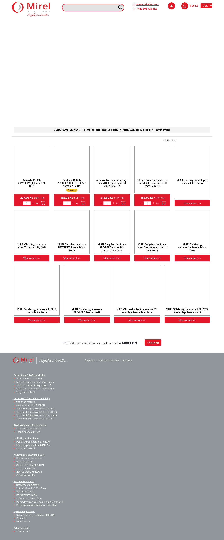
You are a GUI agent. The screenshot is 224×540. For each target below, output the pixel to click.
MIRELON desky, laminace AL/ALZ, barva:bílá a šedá (37, 311)
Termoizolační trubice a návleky (82, 22)
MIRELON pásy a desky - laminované (146, 130)
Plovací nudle (97, 80)
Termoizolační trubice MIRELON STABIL (36, 415)
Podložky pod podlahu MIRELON (188, 32)
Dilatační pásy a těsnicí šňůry (131, 22)
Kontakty (127, 360)
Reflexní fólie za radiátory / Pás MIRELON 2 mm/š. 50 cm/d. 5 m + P (152, 183)
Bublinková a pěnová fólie (179, 53)
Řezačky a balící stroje (26, 82)
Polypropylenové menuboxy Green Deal (31, 113)
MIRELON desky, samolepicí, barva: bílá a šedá (192, 247)
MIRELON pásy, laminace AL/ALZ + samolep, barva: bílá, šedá (152, 247)
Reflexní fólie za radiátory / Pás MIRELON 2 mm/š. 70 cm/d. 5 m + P (112, 183)
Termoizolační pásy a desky (30, 22)
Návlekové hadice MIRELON (88, 30)
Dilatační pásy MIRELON (28, 428)
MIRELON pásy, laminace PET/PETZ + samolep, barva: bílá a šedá (112, 247)
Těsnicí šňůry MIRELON (138, 30)
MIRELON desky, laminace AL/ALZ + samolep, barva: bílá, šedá (137, 311)
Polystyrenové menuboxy (29, 498)
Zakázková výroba (200, 62)
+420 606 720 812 (146, 8)
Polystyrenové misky (26, 494)
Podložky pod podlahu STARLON (178, 32)
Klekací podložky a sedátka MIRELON (35, 514)
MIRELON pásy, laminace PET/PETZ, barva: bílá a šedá (72, 247)
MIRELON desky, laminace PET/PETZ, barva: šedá (87, 311)
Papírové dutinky (188, 50)
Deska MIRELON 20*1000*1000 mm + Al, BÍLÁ (32, 183)
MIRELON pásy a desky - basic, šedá (37, 34)
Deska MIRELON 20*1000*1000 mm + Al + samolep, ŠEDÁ (71, 183)
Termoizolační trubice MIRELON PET (91, 48)
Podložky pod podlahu (178, 22)
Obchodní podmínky (108, 360)
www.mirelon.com (147, 4)
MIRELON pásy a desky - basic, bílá (48, 34)
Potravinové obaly (24, 74)
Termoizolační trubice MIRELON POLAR (36, 411)
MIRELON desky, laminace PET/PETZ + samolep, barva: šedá (187, 311)
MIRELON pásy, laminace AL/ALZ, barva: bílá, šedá (31, 246)
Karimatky (89, 79)
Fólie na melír (122, 74)
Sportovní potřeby (75, 74)
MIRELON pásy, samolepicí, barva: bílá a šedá (192, 181)
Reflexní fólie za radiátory (29, 378)
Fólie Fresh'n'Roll (49, 80)
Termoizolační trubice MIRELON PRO (35, 408)
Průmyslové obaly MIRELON (181, 43)
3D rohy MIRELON (25, 468)
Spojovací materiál (27, 48)
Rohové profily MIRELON (188, 64)
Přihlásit (153, 343)
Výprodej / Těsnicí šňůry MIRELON (146, 46)
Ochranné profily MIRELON (199, 51)
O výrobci (89, 360)
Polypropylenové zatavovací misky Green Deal (39, 501)
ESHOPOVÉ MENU (66, 130)
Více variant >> (192, 203)
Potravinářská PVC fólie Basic (31, 488)
